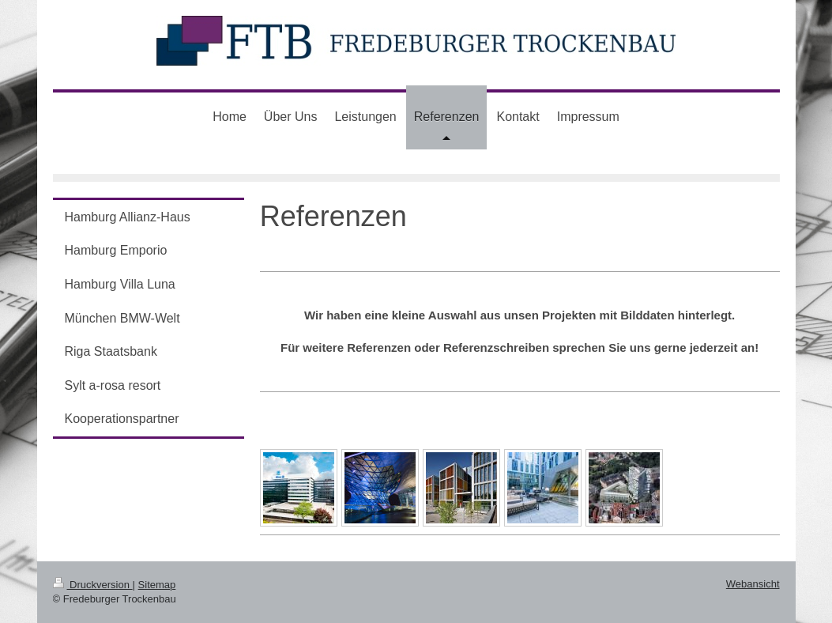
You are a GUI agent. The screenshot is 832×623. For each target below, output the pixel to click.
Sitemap (157, 585)
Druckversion (93, 585)
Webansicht (753, 584)
